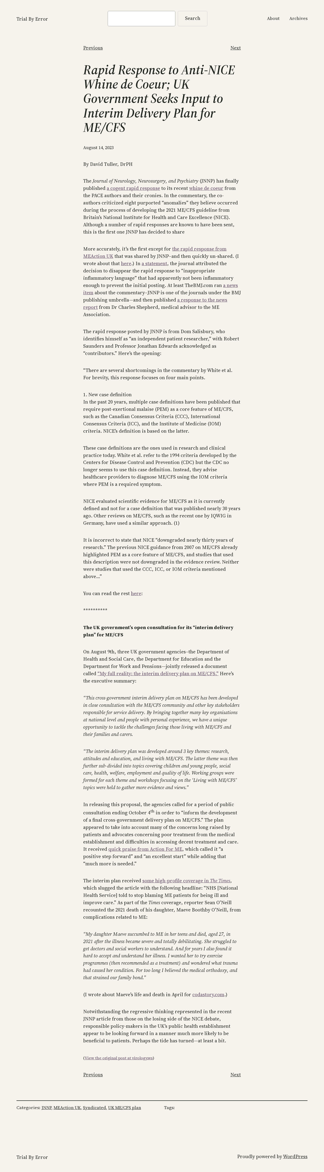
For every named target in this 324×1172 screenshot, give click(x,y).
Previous (93, 47)
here (126, 263)
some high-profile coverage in (186, 880)
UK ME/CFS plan (124, 1108)
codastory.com (208, 994)
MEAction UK (67, 1108)
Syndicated (94, 1108)
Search (192, 18)
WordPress (295, 1156)
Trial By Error (32, 19)
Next (235, 47)
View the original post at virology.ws (119, 1058)
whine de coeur (206, 188)
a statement (154, 263)
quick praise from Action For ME (145, 849)
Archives (298, 18)
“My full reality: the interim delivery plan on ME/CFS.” (158, 673)
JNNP (46, 1108)
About (273, 18)
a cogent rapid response (133, 188)
